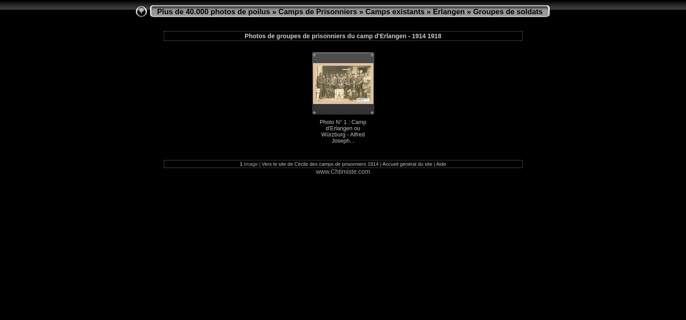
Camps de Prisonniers (317, 12)
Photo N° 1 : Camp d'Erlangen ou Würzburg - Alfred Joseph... (343, 131)
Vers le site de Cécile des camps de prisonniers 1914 (320, 164)
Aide (441, 164)
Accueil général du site (407, 164)
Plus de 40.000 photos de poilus (213, 12)
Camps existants (394, 12)
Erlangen (449, 12)
